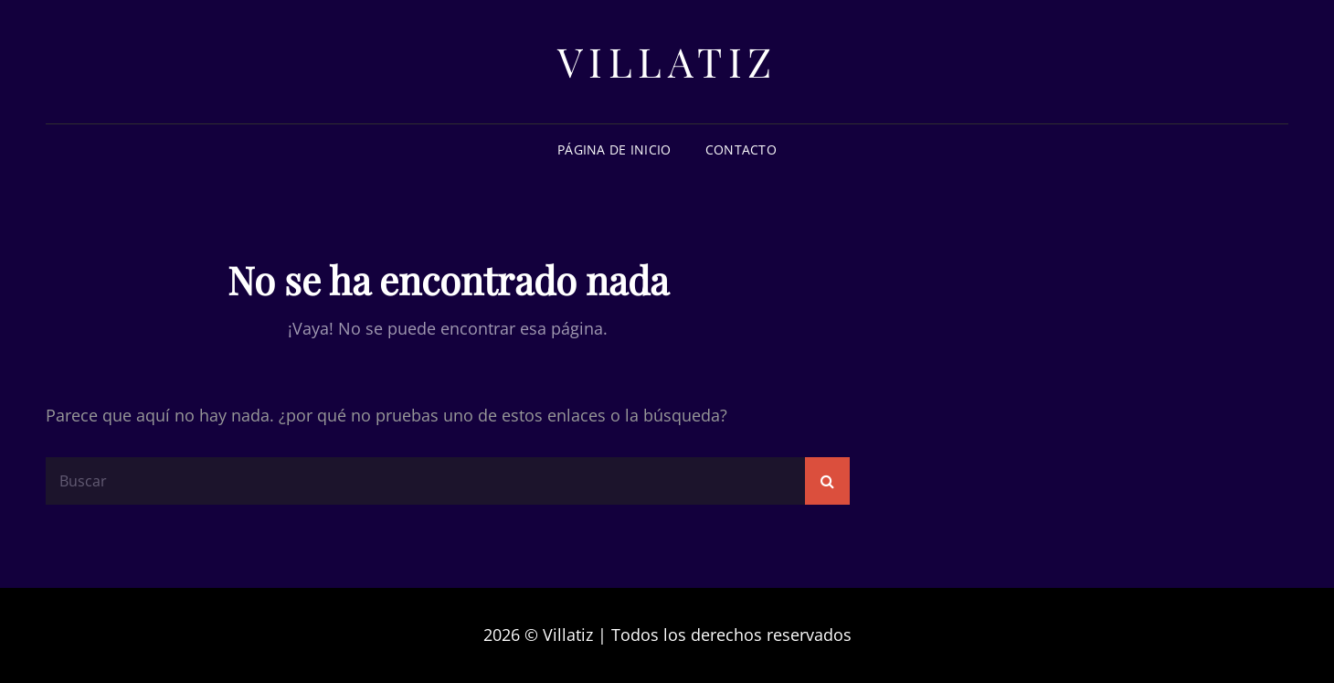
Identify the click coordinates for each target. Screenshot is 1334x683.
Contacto (741, 149)
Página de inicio (614, 149)
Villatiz (667, 61)
